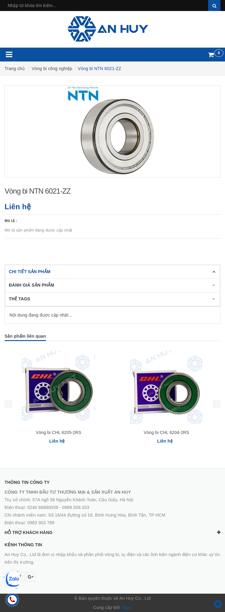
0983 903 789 (40, 522)
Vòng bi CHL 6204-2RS (166, 432)
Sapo (126, 607)
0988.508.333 (75, 507)
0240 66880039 (42, 507)
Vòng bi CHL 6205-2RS (58, 432)
